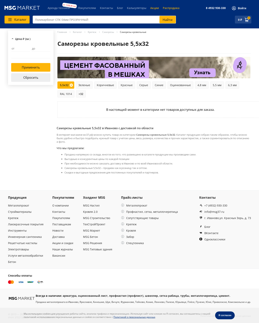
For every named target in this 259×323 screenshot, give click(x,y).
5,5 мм (217, 85)
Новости (57, 230)
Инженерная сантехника (25, 237)
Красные (127, 85)
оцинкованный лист (93, 296)
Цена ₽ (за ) (22, 39)
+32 (81, 94)
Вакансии (58, 255)
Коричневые (105, 85)
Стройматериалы (20, 212)
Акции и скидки (62, 243)
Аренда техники (59, 8)
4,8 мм (201, 85)
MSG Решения (92, 243)
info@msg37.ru (211, 212)
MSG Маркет (91, 230)
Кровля (128, 230)
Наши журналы (62, 249)
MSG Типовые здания (97, 249)
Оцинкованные (180, 85)
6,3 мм (232, 85)
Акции (154, 8)
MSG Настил (91, 205)
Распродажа (171, 8)
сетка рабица (169, 296)
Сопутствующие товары (140, 218)
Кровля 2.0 (90, 212)
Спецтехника (132, 243)
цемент (224, 296)
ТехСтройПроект (94, 224)
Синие (159, 85)
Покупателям (87, 8)
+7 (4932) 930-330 (213, 205)
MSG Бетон (90, 237)
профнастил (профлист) (126, 296)
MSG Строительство (96, 218)
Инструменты (17, 230)
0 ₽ (240, 20)
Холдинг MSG (94, 197)
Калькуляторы (136, 8)
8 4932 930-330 (216, 8)
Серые (143, 85)
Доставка (58, 237)
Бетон (12, 262)
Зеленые (84, 85)
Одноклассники (212, 239)
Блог (120, 8)
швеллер (151, 296)
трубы (184, 296)
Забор (127, 237)
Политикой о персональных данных (134, 317)
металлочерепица (204, 296)
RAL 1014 (66, 94)
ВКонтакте (208, 233)
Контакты (106, 8)
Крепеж (13, 218)
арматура (69, 296)
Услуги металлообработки (25, 255)
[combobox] (104, 19)
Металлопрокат (18, 205)
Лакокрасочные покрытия (25, 224)
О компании (60, 205)
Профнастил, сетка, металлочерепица (149, 212)
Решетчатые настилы (22, 243)
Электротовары (18, 249)
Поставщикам (61, 224)
